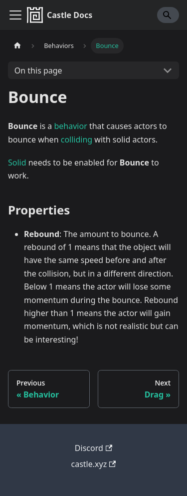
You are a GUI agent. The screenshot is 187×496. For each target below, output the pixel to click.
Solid (17, 162)
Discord (93, 448)
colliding (76, 139)
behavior (70, 126)
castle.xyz (93, 464)
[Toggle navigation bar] (15, 15)
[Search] (168, 15)
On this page (38, 70)
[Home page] (17, 46)
